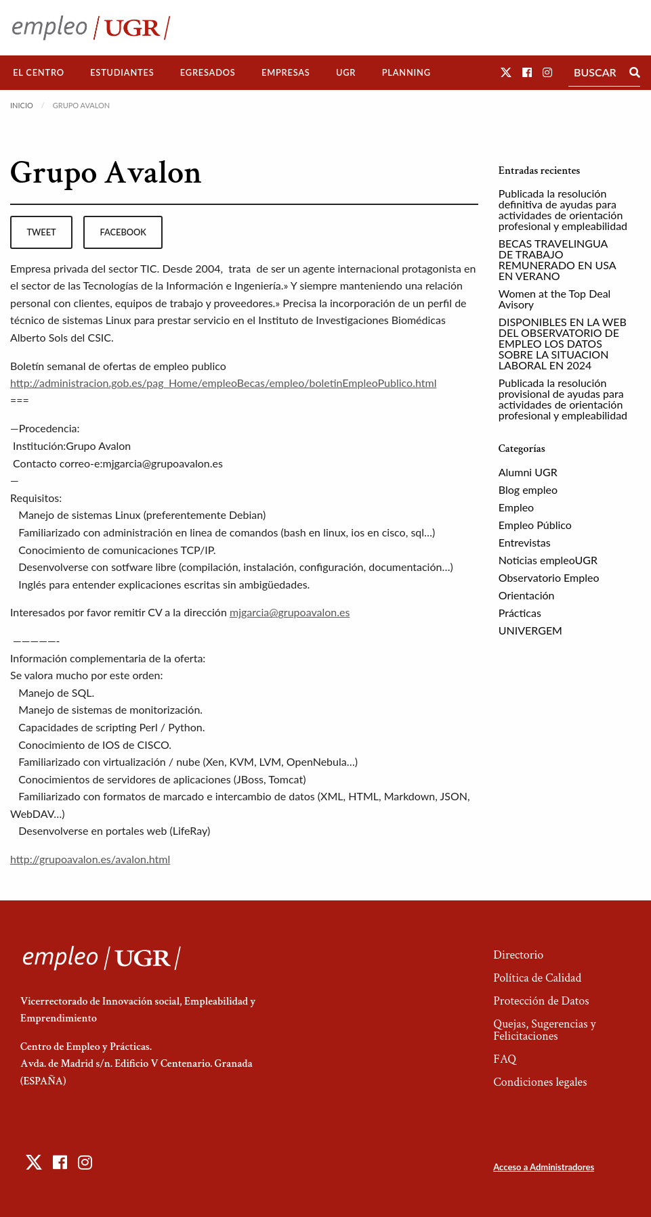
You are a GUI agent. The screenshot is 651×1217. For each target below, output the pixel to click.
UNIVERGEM (530, 630)
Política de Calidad (537, 978)
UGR (346, 72)
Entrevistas (525, 542)
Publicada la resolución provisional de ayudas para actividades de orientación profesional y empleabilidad (563, 398)
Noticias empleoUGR (548, 559)
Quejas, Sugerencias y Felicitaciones (544, 1030)
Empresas (285, 72)
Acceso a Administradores (543, 1167)
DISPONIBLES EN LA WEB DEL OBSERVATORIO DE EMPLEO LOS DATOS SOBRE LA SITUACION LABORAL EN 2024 (563, 343)
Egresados (208, 72)
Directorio (518, 955)
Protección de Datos (541, 1001)
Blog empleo (528, 489)
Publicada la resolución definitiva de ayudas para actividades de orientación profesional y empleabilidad (563, 209)
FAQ (504, 1059)
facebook (123, 232)
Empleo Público (535, 524)
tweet (41, 232)
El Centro (38, 72)
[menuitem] (38, 72)
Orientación (527, 595)
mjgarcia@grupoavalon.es (290, 611)
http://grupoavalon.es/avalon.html (90, 858)
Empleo (516, 507)
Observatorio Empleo (549, 577)
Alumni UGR (528, 471)
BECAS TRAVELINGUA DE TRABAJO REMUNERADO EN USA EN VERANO (557, 259)
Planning (406, 72)
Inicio (21, 105)
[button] (506, 72)
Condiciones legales (540, 1082)
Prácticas (520, 612)
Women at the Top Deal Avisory (555, 299)
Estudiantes (122, 72)
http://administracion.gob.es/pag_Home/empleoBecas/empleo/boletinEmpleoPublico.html (223, 382)
